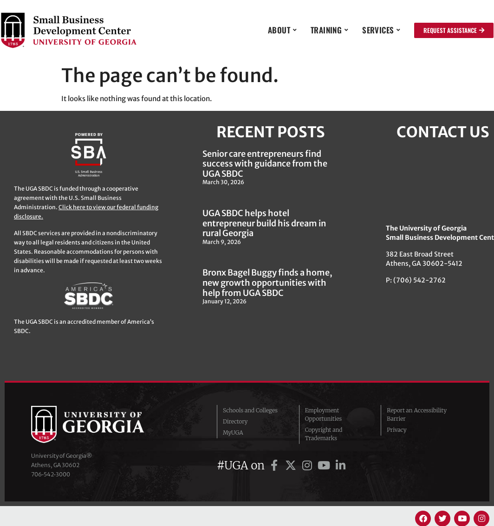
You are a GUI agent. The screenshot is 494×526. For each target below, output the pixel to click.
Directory (235, 421)
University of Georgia (100, 424)
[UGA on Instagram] (308, 465)
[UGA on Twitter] (292, 465)
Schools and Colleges (250, 410)
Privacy (396, 429)
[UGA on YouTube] (325, 465)
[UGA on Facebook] (275, 465)
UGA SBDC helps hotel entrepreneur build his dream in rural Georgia (264, 223)
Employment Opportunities (323, 414)
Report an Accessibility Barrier (417, 414)
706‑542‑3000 (50, 474)
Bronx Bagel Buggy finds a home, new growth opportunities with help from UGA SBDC (267, 282)
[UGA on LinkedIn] (340, 465)
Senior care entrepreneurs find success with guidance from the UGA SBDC (264, 163)
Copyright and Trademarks (324, 434)
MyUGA (233, 432)
